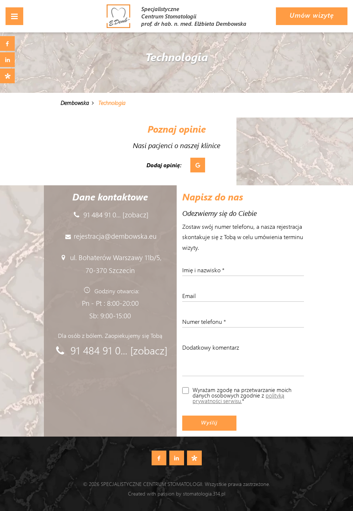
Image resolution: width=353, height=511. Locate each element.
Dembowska (74, 102)
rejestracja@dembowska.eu (115, 236)
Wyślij (209, 422)
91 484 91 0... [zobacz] (116, 214)
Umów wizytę (312, 15)
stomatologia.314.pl (204, 493)
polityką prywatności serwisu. (238, 398)
